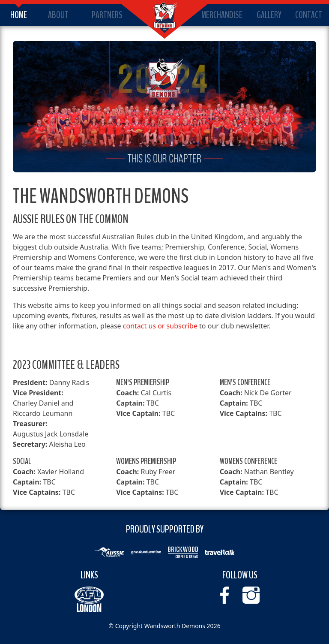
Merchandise (221, 15)
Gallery (269, 15)
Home (18, 15)
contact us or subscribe (160, 326)
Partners (107, 15)
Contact (308, 15)
